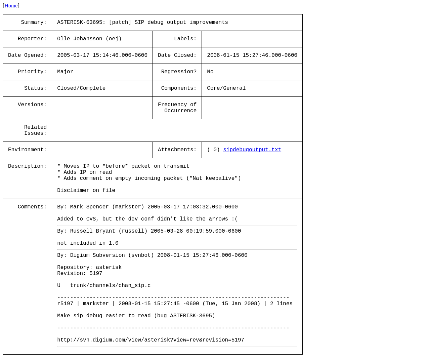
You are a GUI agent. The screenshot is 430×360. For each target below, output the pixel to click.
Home (10, 5)
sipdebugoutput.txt (252, 150)
